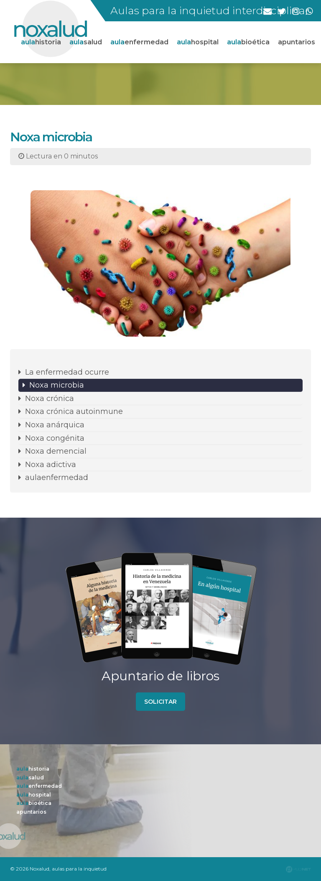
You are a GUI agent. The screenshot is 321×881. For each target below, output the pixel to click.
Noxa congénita (54, 438)
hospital (198, 42)
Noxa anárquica (54, 424)
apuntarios (296, 42)
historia (41, 42)
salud (85, 42)
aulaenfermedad (56, 477)
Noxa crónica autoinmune (74, 411)
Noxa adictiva (50, 464)
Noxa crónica (49, 398)
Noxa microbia (56, 385)
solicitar (160, 701)
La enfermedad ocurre (67, 372)
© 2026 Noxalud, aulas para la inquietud (58, 869)
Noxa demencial (56, 451)
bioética (248, 42)
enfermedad (139, 42)
